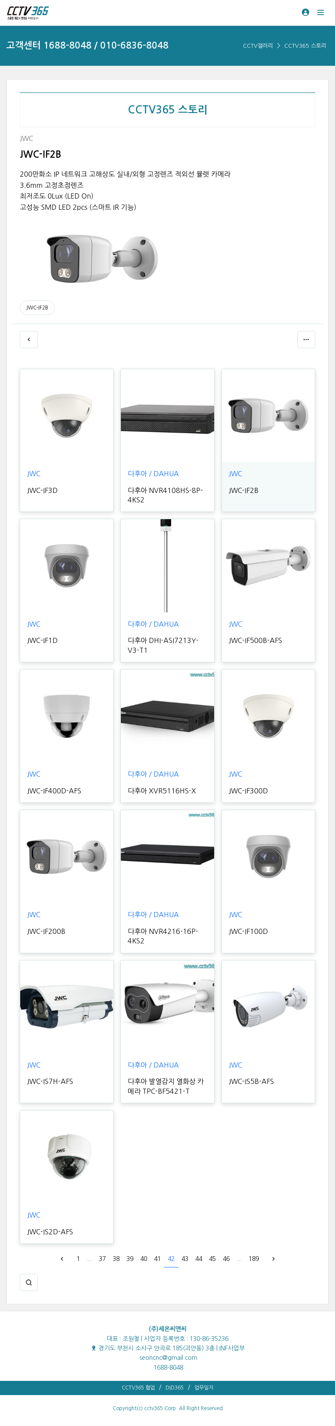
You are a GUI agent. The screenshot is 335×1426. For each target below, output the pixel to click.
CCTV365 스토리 (305, 46)
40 (143, 1259)
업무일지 (203, 1387)
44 (198, 1259)
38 (116, 1259)
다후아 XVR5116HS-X (162, 790)
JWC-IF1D (42, 640)
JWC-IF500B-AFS (255, 640)
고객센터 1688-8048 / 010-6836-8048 (87, 45)
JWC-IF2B (37, 307)
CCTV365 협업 (138, 1387)
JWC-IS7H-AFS (50, 1081)
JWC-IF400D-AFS (54, 790)
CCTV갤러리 (258, 46)
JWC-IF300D (248, 790)
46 (226, 1259)
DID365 (175, 1387)
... (89, 1259)
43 (184, 1259)
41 (157, 1259)
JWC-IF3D (42, 490)
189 (254, 1259)
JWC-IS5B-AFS (251, 1081)
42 (171, 1259)
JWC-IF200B (46, 931)
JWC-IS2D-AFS (50, 1231)
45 (212, 1259)
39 (129, 1259)
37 (102, 1259)
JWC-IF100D (248, 931)
